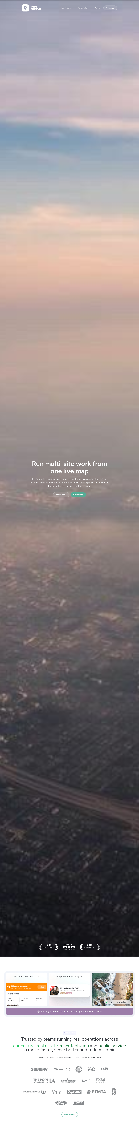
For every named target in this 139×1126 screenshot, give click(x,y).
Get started (78, 495)
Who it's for (83, 8)
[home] (31, 7)
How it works (66, 8)
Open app (110, 8)
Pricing (97, 8)
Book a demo (61, 495)
